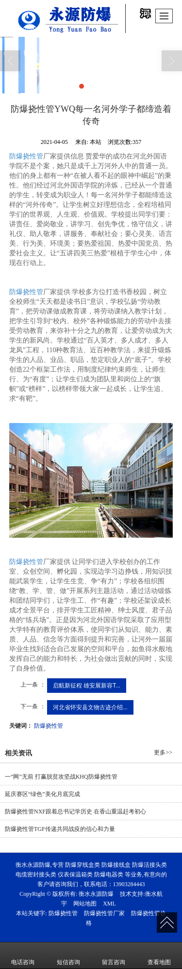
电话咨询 (22, 955)
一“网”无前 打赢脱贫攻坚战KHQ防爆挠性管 (61, 776)
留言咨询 (113, 955)
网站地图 (85, 903)
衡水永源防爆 (96, 894)
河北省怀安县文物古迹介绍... (90, 707)
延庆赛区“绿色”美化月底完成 (42, 794)
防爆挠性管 (26, 156)
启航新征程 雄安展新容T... (86, 685)
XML (109, 903)
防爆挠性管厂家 (104, 913)
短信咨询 (68, 955)
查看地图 (159, 955)
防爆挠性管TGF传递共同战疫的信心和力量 (60, 829)
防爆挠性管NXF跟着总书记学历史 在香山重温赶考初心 (75, 811)
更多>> (163, 752)
